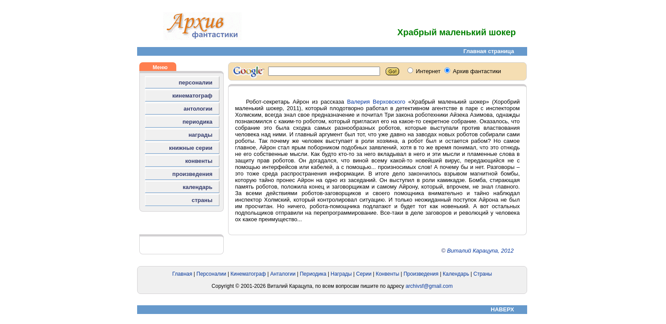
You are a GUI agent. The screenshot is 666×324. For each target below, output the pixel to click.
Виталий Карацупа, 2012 (480, 250)
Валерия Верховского (376, 101)
